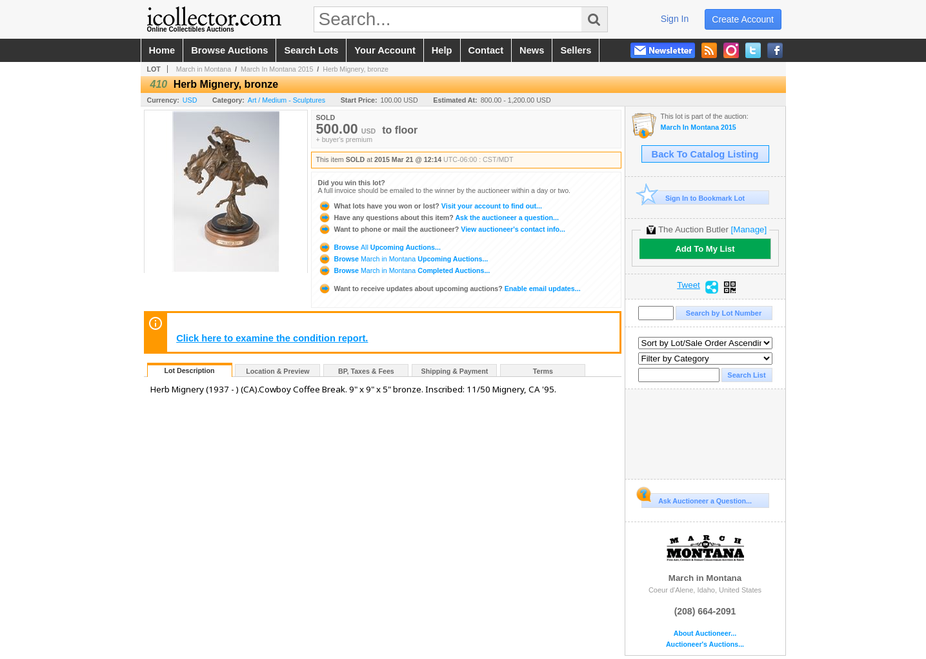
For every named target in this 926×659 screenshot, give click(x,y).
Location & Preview (277, 371)
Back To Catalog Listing (705, 154)
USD (190, 100)
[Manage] (749, 229)
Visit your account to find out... (430, 206)
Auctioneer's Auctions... (705, 644)
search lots (311, 50)
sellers (575, 50)
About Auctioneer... (705, 633)
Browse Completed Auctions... (404, 270)
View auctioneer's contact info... (441, 229)
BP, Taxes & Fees (366, 371)
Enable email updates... (449, 288)
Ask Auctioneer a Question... (696, 499)
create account (743, 19)
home (162, 50)
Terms (543, 371)
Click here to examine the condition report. (272, 338)
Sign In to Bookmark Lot (693, 197)
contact (486, 50)
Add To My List (704, 249)
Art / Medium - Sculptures (286, 100)
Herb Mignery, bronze (355, 69)
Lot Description (189, 370)
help (442, 50)
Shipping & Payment (454, 371)
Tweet (688, 285)
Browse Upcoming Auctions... (379, 247)
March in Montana (203, 69)
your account (384, 50)
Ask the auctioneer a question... (438, 217)
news (531, 50)
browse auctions (229, 50)
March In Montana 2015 (277, 69)
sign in (675, 19)
